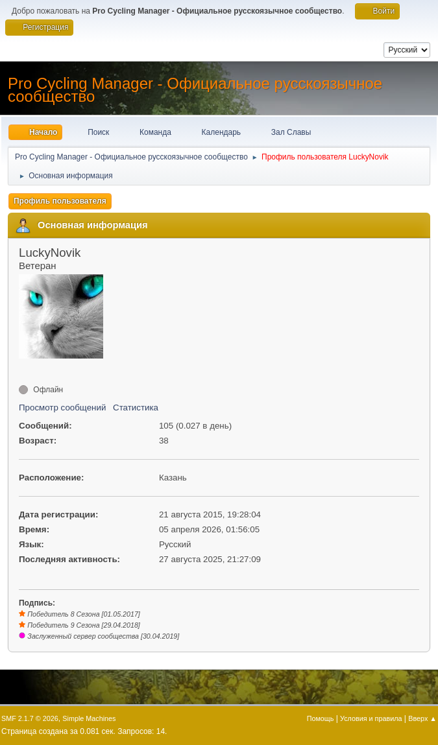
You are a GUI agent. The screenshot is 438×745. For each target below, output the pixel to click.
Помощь (320, 718)
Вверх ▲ (422, 718)
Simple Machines (89, 718)
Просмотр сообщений (62, 407)
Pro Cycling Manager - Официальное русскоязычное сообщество (195, 90)
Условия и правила (371, 718)
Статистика (135, 407)
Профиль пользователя (60, 201)
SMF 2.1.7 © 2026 (29, 718)
